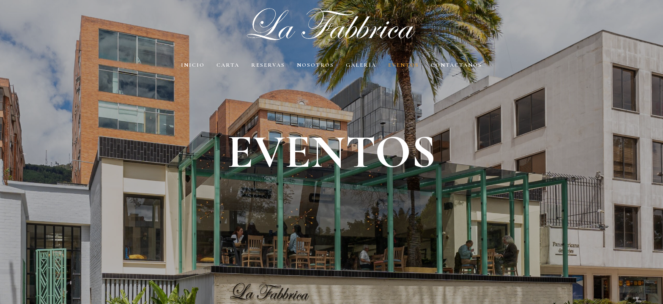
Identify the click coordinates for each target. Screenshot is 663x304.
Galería (361, 65)
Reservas (268, 65)
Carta (227, 65)
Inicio (193, 65)
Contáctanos (456, 65)
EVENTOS (403, 65)
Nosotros (315, 65)
